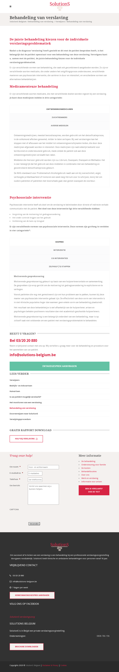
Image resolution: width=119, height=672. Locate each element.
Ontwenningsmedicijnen (59, 109)
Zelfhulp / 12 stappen (59, 266)
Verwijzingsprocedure (20, 419)
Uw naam (15, 467)
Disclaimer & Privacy (50, 665)
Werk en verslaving (89, 478)
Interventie (59, 250)
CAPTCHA (14, 509)
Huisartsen (15, 391)
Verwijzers (60, 22)
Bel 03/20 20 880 (23, 340)
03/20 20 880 (18, 575)
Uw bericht (15, 485)
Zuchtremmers (59, 117)
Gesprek (59, 242)
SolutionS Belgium (18, 22)
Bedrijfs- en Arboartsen (21, 385)
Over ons (85, 475)
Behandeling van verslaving (40, 22)
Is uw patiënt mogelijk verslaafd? (25, 397)
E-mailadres (16, 473)
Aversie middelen (59, 125)
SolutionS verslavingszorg (22, 617)
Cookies (63, 665)
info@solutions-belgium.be (33, 355)
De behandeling (88, 461)
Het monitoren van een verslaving (26, 402)
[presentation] (47, 513)
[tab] (60, 109)
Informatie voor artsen (91, 481)
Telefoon (15, 479)
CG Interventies (59, 258)
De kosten (85, 468)
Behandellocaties (89, 471)
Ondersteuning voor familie (93, 465)
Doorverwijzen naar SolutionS (24, 413)
